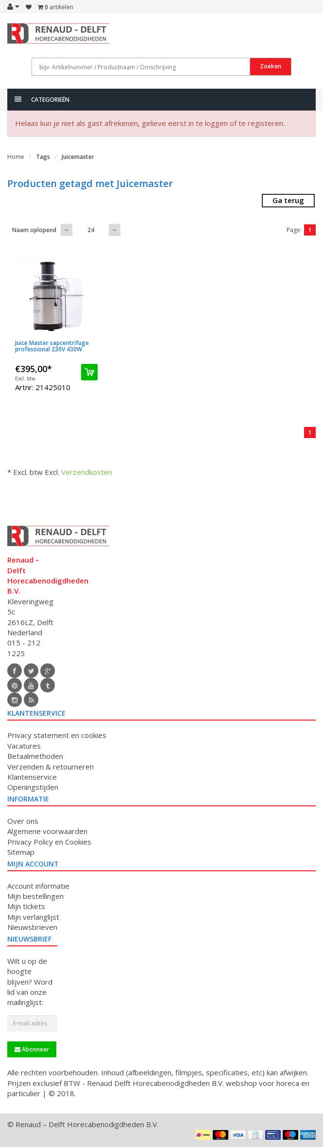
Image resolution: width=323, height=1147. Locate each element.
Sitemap (20, 852)
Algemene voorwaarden (47, 831)
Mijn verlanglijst (33, 917)
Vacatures (24, 746)
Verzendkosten (86, 472)
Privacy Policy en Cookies (49, 842)
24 (90, 230)
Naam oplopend (34, 230)
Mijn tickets (26, 906)
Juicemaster (78, 157)
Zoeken (270, 66)
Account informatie (38, 886)
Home (15, 157)
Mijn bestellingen (35, 896)
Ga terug (288, 200)
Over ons (22, 821)
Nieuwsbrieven (32, 927)
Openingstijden (32, 787)
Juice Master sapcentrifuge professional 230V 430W (52, 346)
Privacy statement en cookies (56, 735)
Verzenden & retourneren (50, 766)
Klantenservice (32, 777)
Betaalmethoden (35, 756)
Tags (43, 157)
